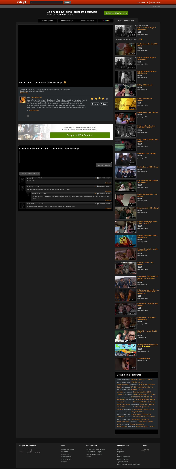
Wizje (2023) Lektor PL (146, 422)
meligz (119, 424)
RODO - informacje (123, 459)
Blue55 (119, 387)
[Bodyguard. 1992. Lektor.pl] (125, 158)
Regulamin (120, 452)
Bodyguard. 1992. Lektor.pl (147, 153)
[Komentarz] (65, 157)
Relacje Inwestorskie (67, 449)
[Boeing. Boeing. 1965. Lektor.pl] (125, 172)
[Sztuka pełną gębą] (125, 364)
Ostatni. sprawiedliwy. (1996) (142, 392)
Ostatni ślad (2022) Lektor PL (145, 427)
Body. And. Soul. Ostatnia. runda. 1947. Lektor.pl (146, 127)
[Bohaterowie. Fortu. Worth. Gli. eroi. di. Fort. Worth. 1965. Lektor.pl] (125, 281)
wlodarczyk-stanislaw (123, 404)
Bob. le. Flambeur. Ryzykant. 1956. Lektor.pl (147, 72)
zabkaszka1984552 (123, 384)
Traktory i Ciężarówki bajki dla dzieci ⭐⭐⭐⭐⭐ (148, 345)
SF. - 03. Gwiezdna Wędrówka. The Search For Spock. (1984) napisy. (135, 388)
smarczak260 (121, 407)
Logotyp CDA (65, 454)
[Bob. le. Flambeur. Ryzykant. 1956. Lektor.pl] (125, 76)
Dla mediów (65, 452)
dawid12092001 (122, 427)
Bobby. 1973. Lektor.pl (145, 85)
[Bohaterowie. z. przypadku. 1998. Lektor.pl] (125, 323)
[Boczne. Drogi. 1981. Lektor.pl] (125, 117)
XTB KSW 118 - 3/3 (137, 382)
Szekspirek (120, 417)
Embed (95, 104)
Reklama (64, 462)
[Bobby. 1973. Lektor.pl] (125, 90)
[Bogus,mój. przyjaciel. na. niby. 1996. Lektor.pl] (125, 254)
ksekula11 (120, 392)
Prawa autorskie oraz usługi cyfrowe (128, 464)
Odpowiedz (108, 183)
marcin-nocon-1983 (123, 422)
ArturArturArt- (121, 399)
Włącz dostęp (24, 93)
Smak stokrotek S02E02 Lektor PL (144, 417)
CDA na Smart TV (67, 459)
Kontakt (119, 449)
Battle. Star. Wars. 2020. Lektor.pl (141, 379)
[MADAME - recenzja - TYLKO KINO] (125, 336)
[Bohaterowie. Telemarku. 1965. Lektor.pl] (125, 309)
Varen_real (120, 402)
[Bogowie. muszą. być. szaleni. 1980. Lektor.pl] (125, 240)
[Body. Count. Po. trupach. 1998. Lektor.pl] (125, 145)
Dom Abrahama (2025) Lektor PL (145, 399)
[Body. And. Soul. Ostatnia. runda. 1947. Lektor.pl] (125, 131)
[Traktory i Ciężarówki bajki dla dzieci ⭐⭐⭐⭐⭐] (125, 350)
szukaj (67, 2)
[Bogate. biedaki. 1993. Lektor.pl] (125, 213)
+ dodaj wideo (156, 6)
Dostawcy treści (66, 457)
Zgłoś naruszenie (122, 462)
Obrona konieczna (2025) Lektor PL (145, 394)
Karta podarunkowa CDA (94, 454)
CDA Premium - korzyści (94, 452)
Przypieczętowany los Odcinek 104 (143, 409)
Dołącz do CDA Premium (80, 135)
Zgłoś (104, 104)
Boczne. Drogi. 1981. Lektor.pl (148, 112)
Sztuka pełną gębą (144, 358)
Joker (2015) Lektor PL (142, 407)
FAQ (118, 454)
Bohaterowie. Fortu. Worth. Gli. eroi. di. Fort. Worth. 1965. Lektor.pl (148, 278)
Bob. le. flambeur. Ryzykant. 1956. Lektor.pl (147, 28)
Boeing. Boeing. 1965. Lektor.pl (148, 167)
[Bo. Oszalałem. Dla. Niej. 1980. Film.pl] (125, 49)
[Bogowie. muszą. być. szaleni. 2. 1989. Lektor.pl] (125, 227)
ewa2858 (120, 409)
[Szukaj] (46, 2)
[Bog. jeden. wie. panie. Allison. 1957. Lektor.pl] (125, 186)
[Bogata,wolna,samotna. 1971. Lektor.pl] (125, 199)
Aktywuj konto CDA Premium (96, 449)
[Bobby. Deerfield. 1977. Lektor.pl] (125, 104)
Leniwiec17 (120, 394)
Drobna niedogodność (137, 424)
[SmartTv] (31, 454)
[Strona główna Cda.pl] (22, 2)
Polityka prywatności (123, 457)
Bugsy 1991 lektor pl (137, 412)
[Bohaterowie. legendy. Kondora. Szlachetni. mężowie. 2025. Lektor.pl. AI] (125, 295)
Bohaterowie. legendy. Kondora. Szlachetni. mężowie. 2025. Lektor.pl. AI (148, 291)
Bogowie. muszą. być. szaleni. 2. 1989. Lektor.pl (148, 222)
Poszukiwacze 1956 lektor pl (140, 419)
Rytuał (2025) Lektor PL (147, 404)
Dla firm (89, 457)
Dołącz (116, 13)
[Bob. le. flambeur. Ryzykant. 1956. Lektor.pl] (125, 31)
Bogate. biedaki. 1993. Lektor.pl (148, 208)
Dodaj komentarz (104, 165)
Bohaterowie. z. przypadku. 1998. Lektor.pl (147, 318)
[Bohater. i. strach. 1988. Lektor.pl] (125, 268)
